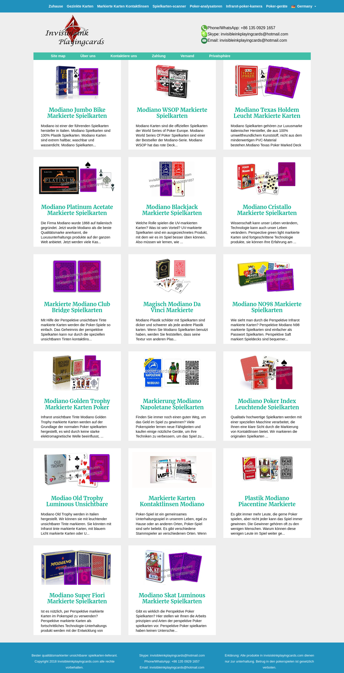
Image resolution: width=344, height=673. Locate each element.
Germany (303, 6)
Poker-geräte (277, 6)
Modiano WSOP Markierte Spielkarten (172, 112)
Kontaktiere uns (124, 56)
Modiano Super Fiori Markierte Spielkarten (77, 598)
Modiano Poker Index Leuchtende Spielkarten (267, 404)
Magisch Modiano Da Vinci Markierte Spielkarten (172, 310)
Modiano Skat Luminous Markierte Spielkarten (172, 598)
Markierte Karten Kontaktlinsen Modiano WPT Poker (172, 504)
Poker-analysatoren (206, 6)
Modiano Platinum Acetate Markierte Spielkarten (77, 210)
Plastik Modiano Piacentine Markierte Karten (267, 504)
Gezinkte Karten (80, 6)
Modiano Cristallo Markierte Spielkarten (267, 210)
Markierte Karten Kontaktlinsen (123, 6)
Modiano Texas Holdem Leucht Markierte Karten (267, 112)
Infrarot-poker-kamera (244, 6)
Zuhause (56, 6)
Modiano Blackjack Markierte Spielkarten (172, 210)
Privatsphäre (219, 56)
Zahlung (158, 56)
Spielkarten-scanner (169, 6)
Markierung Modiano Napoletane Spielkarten (172, 404)
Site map (58, 56)
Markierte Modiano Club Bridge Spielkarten (77, 307)
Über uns (88, 56)
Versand (187, 56)
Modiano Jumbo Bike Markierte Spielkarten (77, 112)
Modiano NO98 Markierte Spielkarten (267, 307)
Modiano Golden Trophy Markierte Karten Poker (77, 404)
